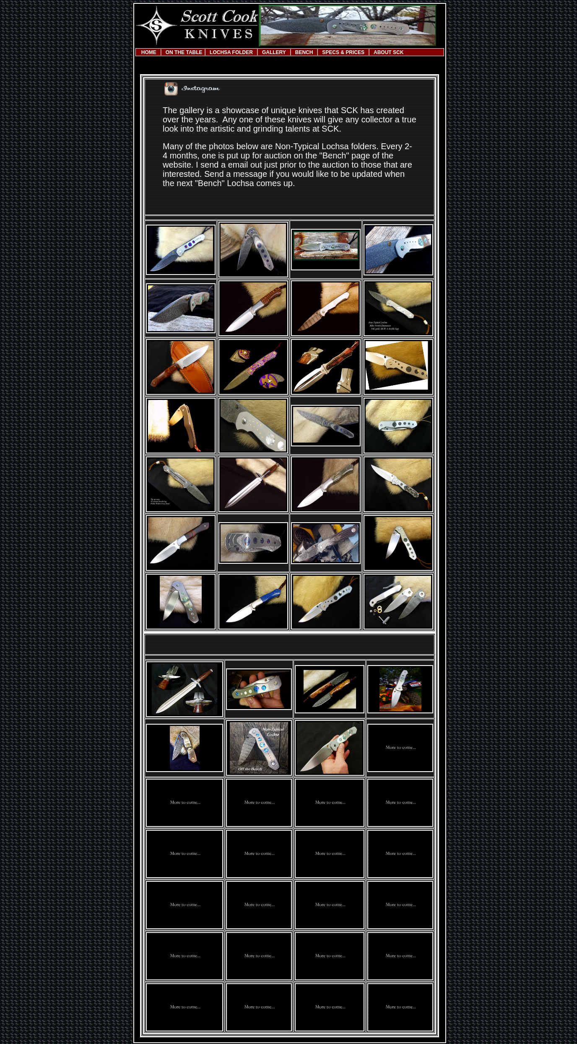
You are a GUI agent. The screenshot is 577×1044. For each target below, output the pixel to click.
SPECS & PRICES (343, 52)
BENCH (304, 52)
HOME (148, 52)
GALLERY (274, 52)
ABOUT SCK (388, 52)
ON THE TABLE (184, 52)
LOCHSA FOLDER (231, 52)
